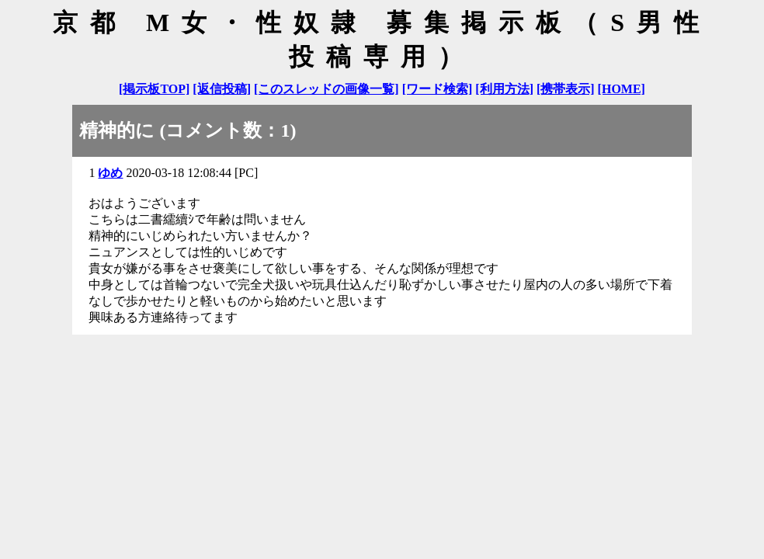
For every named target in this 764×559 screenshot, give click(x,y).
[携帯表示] (566, 88)
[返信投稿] (222, 88)
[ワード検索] (437, 88)
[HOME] (621, 88)
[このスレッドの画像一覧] (326, 88)
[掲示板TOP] (154, 88)
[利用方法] (504, 88)
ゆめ (110, 172)
